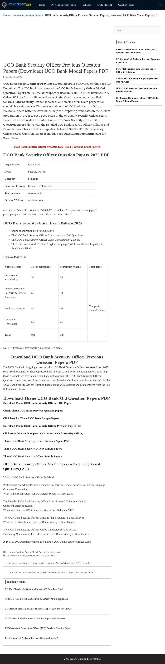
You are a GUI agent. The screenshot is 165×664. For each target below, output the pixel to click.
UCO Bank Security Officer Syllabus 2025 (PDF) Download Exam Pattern (57, 146)
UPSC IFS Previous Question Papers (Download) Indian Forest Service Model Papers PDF (51, 572)
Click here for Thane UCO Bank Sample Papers (31, 418)
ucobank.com (49, 555)
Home (42, 5)
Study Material (104, 5)
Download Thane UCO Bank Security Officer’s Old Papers (37, 403)
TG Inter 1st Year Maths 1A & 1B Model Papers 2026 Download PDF (38, 609)
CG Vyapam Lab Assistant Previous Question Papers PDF (33, 638)
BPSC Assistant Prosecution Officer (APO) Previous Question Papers (38, 628)
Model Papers (38, 552)
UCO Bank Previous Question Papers (24, 555)
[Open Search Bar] (160, 5)
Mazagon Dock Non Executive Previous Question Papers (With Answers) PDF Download (50, 563)
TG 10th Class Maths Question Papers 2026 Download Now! (34, 589)
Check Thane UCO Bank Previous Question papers (33, 410)
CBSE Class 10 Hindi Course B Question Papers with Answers (35, 618)
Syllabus (87, 5)
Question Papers (129, 5)
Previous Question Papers (63, 5)
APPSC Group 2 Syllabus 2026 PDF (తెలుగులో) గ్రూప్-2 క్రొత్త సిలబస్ (36, 599)
